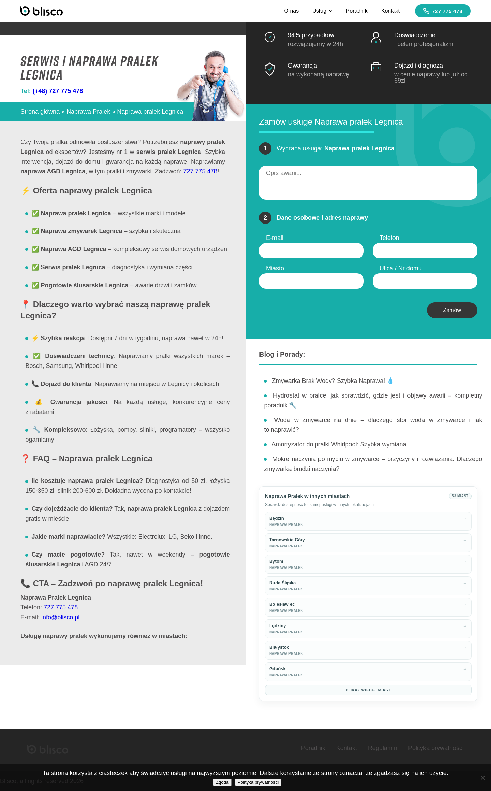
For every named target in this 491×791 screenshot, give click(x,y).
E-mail (274, 238)
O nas (291, 11)
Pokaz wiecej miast (368, 690)
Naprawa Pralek (88, 111)
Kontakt (390, 11)
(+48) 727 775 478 (58, 91)
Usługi (322, 11)
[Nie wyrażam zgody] (482, 777)
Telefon (389, 238)
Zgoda (222, 782)
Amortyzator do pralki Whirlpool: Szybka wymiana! (339, 444)
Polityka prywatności (436, 748)
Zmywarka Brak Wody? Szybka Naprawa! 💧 (333, 380)
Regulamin (382, 748)
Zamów (452, 310)
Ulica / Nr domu (401, 268)
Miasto (275, 268)
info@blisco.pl (60, 617)
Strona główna (40, 111)
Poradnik (357, 11)
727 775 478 (442, 11)
